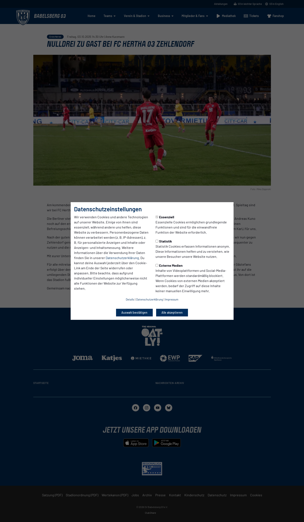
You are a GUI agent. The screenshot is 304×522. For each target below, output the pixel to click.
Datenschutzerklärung (122, 258)
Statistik (164, 241)
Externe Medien (169, 265)
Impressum (171, 299)
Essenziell (165, 217)
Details (130, 299)
